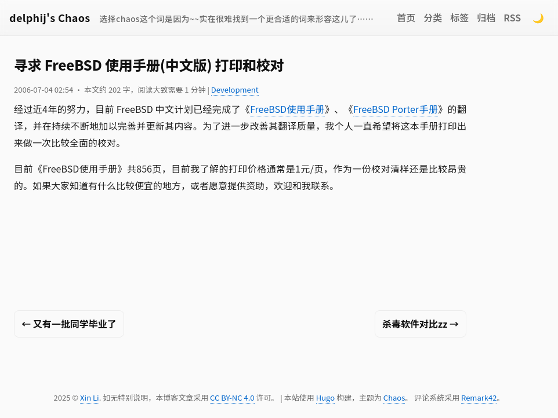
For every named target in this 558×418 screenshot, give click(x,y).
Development (235, 89)
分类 (432, 17)
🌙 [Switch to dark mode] (538, 17)
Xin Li (89, 397)
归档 (486, 17)
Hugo (325, 397)
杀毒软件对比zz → (420, 324)
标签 (459, 17)
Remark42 (479, 397)
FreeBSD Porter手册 (395, 109)
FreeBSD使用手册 (287, 109)
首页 (406, 17)
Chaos (394, 397)
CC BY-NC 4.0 (232, 397)
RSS (512, 17)
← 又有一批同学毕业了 (69, 324)
